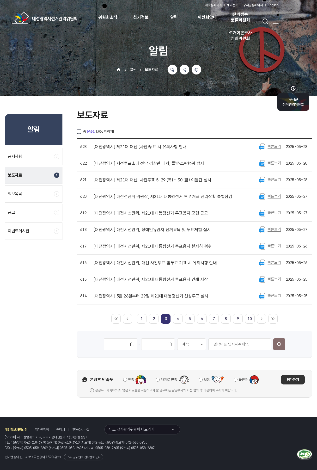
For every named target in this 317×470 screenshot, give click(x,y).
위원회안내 (207, 17)
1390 (49, 457)
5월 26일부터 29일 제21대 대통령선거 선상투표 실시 (151, 296)
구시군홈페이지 (253, 5)
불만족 (243, 379)
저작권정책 (42, 430)
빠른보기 (274, 146)
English (273, 5)
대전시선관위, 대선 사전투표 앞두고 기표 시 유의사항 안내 (155, 263)
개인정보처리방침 (16, 430)
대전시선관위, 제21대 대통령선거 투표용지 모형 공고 (151, 213)
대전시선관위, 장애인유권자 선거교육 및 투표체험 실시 (152, 230)
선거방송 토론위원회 (240, 17)
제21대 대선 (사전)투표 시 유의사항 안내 (140, 147)
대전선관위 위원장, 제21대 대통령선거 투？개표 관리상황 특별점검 (163, 196)
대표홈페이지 (213, 5)
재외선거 (232, 5)
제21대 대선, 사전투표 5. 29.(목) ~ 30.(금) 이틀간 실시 (152, 180)
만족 (131, 379)
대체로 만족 (169, 379)
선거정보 (140, 17)
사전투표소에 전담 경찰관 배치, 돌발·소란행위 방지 (149, 163)
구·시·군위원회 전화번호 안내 (84, 457)
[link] (166, 318)
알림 (174, 17)
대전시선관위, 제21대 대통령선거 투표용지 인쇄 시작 (151, 279)
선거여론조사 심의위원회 (240, 35)
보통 (207, 379)
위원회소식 (107, 17)
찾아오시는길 (80, 430)
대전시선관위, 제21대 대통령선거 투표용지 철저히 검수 (153, 246)
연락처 (60, 430)
